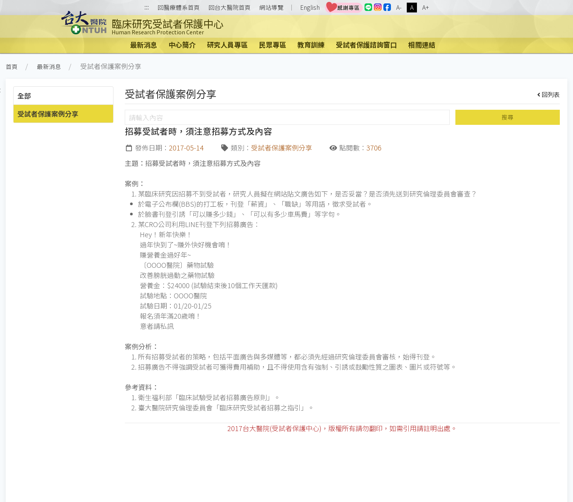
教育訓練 (311, 44)
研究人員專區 (227, 44)
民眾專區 (272, 44)
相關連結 (421, 44)
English (310, 7)
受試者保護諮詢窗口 (366, 44)
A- (398, 7)
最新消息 (143, 44)
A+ (425, 7)
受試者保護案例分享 (47, 113)
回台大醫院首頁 (229, 8)
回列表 (548, 94)
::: (146, 7)
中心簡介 (182, 44)
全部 (24, 95)
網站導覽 (271, 8)
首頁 (12, 66)
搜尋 (507, 117)
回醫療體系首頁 (179, 8)
